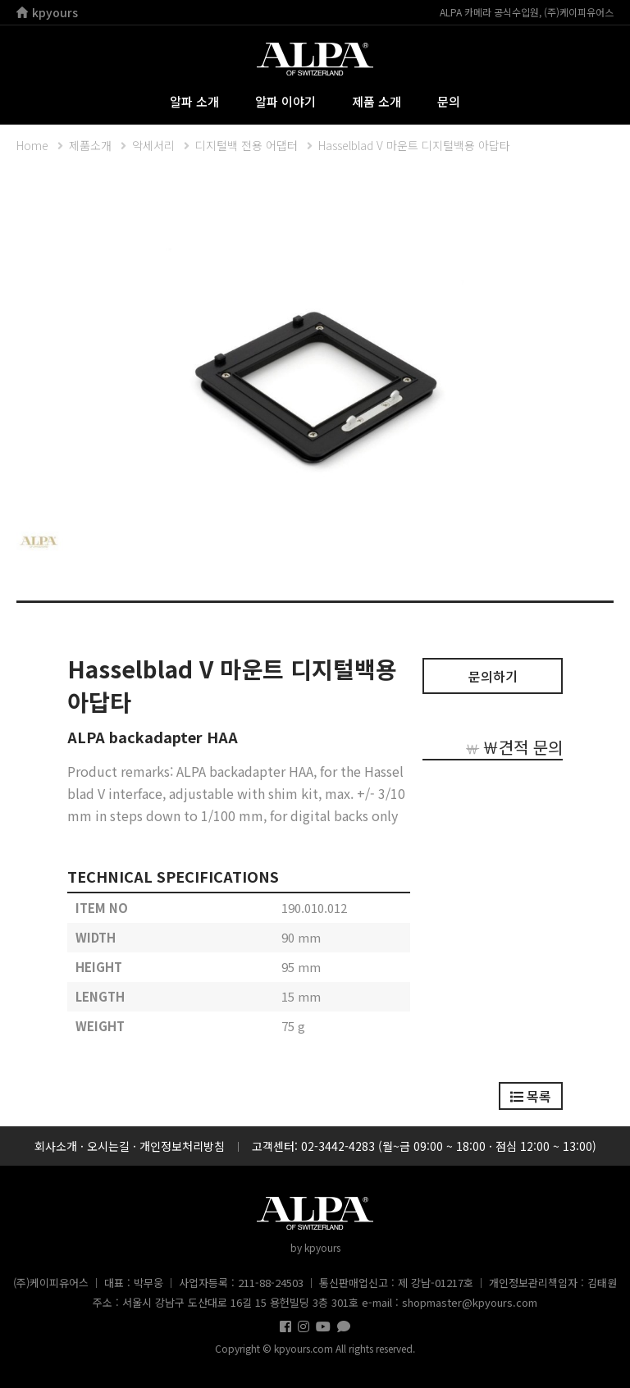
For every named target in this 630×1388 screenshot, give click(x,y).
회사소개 (55, 1146)
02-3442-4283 (338, 1146)
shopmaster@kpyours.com (469, 1302)
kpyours (47, 12)
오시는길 (108, 1146)
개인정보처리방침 (182, 1146)
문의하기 (493, 676)
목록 (530, 1096)
